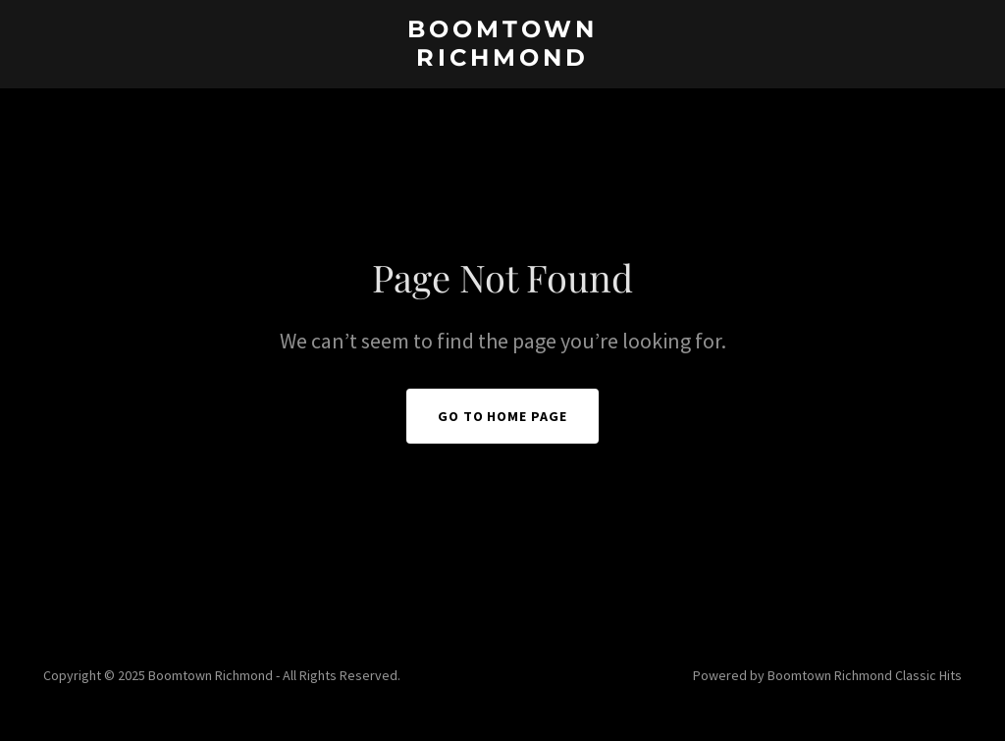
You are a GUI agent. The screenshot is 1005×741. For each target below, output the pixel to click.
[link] (502, 60)
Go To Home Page (503, 416)
